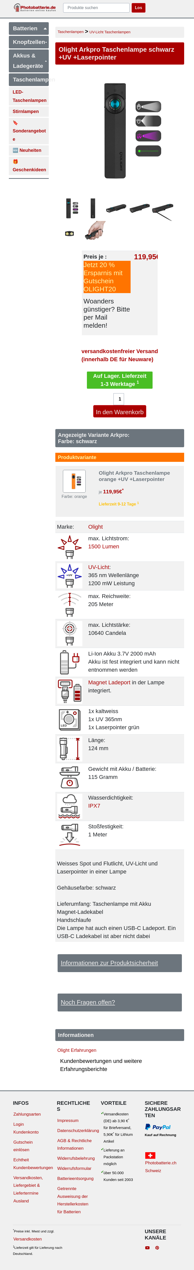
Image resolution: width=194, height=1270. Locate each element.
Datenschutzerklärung (78, 1130)
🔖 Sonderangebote (29, 131)
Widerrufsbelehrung (76, 1158)
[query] (96, 8)
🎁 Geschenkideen (29, 165)
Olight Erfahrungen (76, 1050)
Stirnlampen (26, 111)
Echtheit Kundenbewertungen (33, 1164)
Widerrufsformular (74, 1168)
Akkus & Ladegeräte (30, 60)
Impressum (68, 1120)
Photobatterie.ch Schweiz (161, 1162)
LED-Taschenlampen (29, 96)
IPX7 (94, 806)
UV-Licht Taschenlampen (109, 32)
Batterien (30, 28)
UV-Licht (98, 567)
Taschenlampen (31, 79)
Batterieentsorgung (75, 1178)
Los (138, 8)
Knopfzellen (30, 42)
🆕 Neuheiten (27, 150)
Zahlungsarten (27, 1114)
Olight (95, 527)
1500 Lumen (103, 546)
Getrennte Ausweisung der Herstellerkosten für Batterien (72, 1200)
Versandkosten (27, 1239)
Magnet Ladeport (109, 682)
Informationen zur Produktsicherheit (109, 962)
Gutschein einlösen (23, 1146)
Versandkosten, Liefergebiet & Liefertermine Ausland (28, 1189)
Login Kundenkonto (26, 1128)
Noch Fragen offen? (88, 1002)
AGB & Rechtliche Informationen (74, 1144)
